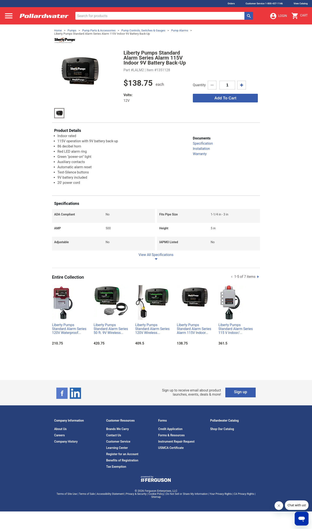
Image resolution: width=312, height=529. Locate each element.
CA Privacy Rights (244, 493)
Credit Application (170, 429)
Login (278, 16)
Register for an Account (122, 454)
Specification (203, 143)
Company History (66, 441)
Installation (201, 149)
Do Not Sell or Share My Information (187, 493)
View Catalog (301, 3)
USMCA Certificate (171, 448)
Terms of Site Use (67, 493)
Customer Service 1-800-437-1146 (264, 3)
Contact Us (113, 435)
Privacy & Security (136, 493)
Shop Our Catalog (222, 429)
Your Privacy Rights (221, 493)
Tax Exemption (116, 466)
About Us (60, 429)
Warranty (200, 154)
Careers (59, 435)
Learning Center (117, 448)
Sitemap (156, 496)
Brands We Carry (117, 429)
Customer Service (118, 441)
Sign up (240, 392)
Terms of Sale (87, 493)
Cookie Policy (156, 493)
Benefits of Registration (122, 460)
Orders (231, 3)
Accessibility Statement (110, 493)
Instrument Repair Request (176, 441)
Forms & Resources (171, 435)
